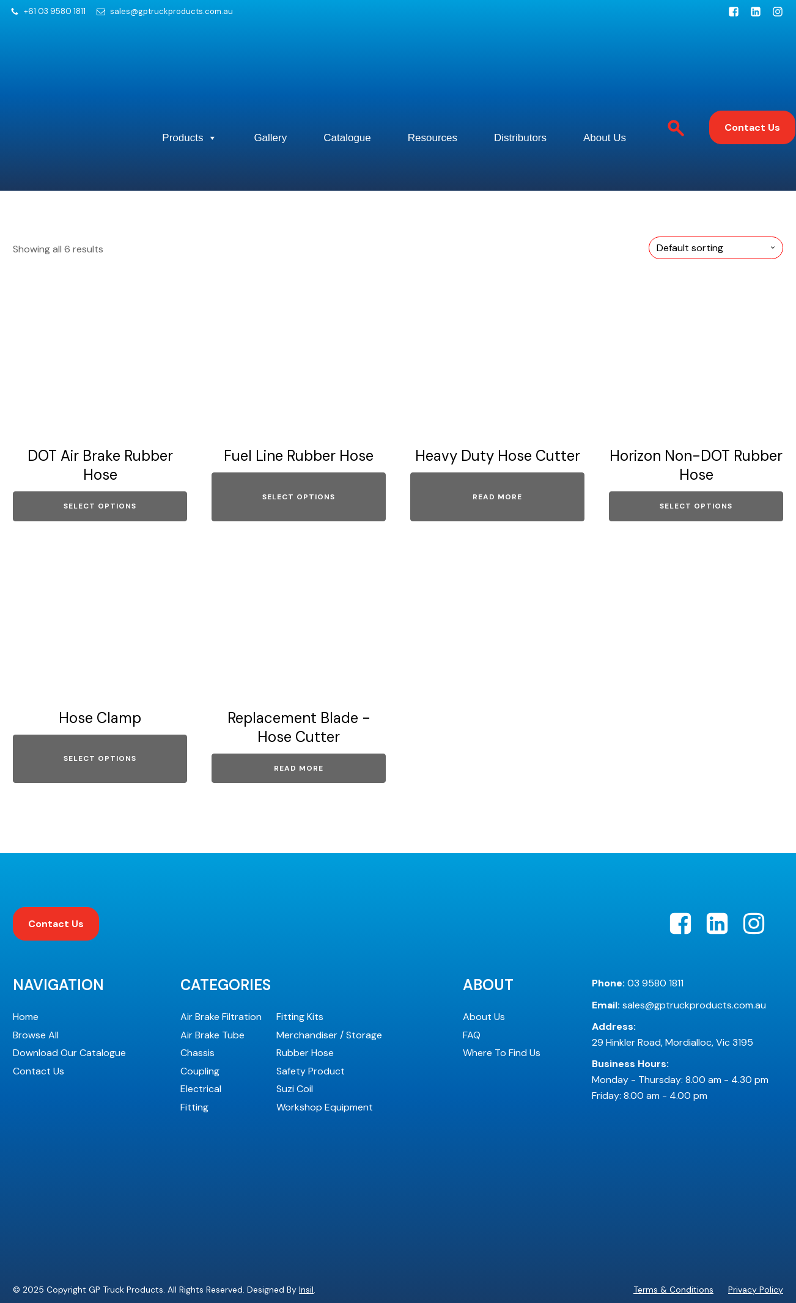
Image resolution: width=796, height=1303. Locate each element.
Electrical (200, 1050)
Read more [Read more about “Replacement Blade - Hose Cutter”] (298, 729)
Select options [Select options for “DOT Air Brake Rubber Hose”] (100, 467)
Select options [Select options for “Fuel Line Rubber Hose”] (298, 458)
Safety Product (310, 1032)
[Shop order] (716, 208)
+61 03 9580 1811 (55, 11)
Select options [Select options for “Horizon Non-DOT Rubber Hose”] (696, 467)
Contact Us (752, 108)
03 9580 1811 (638, 944)
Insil (306, 1250)
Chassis (197, 1014)
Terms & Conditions (673, 1250)
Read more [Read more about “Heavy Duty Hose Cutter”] (497, 458)
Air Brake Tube (212, 995)
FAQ (472, 995)
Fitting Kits (299, 977)
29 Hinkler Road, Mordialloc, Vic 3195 (672, 996)
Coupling (199, 1032)
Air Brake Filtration (221, 977)
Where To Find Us (501, 1014)
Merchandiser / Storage (329, 995)
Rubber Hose (305, 1014)
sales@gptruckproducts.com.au (171, 11)
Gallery (325, 100)
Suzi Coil (294, 1050)
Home (26, 977)
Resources (516, 100)
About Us (223, 136)
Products (229, 100)
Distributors (618, 100)
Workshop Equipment (324, 1068)
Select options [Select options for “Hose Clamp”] (100, 719)
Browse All (36, 995)
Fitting (194, 1068)
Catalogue (417, 100)
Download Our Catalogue (69, 1014)
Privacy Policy (755, 1250)
